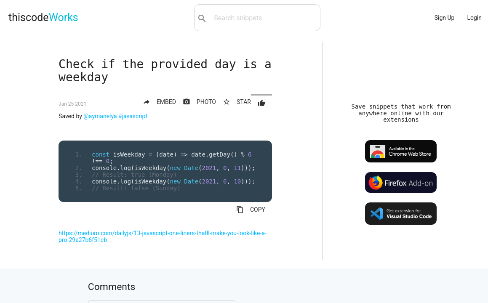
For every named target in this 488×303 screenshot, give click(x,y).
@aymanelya (100, 116)
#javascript (132, 116)
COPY (250, 209)
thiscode (43, 17)
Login (474, 17)
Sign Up (445, 17)
